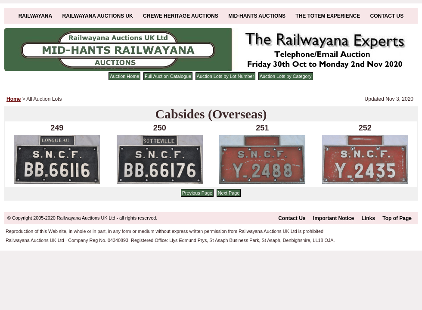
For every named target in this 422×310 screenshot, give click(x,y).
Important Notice (333, 218)
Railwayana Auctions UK (97, 16)
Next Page (228, 192)
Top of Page (397, 218)
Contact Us (387, 16)
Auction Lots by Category (286, 76)
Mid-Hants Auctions (256, 16)
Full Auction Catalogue (168, 76)
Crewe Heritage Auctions (180, 16)
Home (13, 99)
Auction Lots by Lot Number (225, 76)
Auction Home (124, 76)
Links (368, 218)
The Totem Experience (327, 16)
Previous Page (197, 192)
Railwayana (35, 16)
